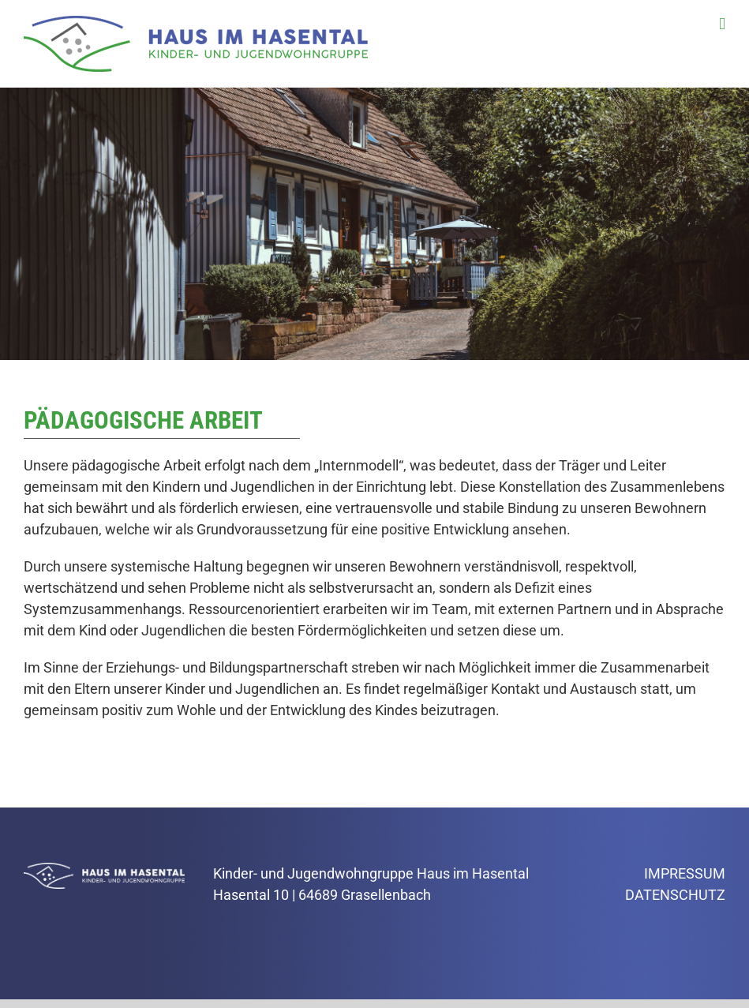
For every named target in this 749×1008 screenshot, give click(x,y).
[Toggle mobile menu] (722, 24)
